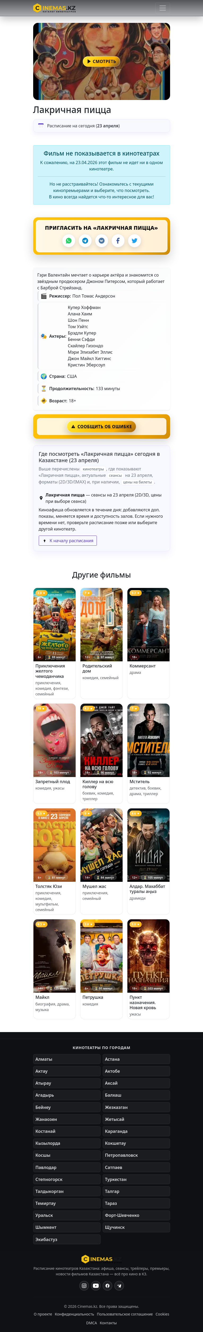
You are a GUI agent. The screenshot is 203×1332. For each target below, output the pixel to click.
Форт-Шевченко (122, 1215)
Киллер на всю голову (98, 784)
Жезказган (116, 1107)
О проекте (43, 1314)
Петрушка (93, 997)
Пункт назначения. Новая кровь (142, 1002)
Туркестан (116, 1179)
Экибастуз (46, 1239)
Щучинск (115, 1227)
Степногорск (49, 1179)
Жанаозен (46, 1119)
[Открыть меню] (162, 8)
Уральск (44, 1215)
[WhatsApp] (68, 240)
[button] (101, 61)
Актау (42, 1071)
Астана (112, 1059)
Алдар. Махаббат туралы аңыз (147, 888)
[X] (134, 240)
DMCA (91, 1322)
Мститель (139, 781)
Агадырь (45, 1095)
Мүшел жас (94, 886)
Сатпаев (113, 1167)
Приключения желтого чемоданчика (50, 671)
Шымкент (46, 1227)
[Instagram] (84, 1286)
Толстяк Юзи (49, 886)
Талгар (112, 1191)
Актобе (112, 1071)
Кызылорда (48, 1143)
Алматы (44, 1059)
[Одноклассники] (119, 1286)
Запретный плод (53, 781)
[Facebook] (118, 240)
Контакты (108, 1322)
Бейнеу (43, 1107)
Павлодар (46, 1167)
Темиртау (46, 1203)
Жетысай (114, 1119)
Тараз (111, 1203)
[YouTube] (96, 1286)
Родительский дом (97, 668)
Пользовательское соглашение (125, 1314)
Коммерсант (142, 666)
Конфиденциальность (74, 1314)
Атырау (43, 1083)
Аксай (111, 1083)
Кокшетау (115, 1143)
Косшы (43, 1155)
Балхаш (113, 1095)
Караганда (116, 1131)
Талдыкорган (50, 1191)
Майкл (42, 997)
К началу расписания (67, 541)
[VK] (101, 240)
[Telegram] (85, 240)
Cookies (162, 1314)
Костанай (45, 1131)
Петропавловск (121, 1155)
